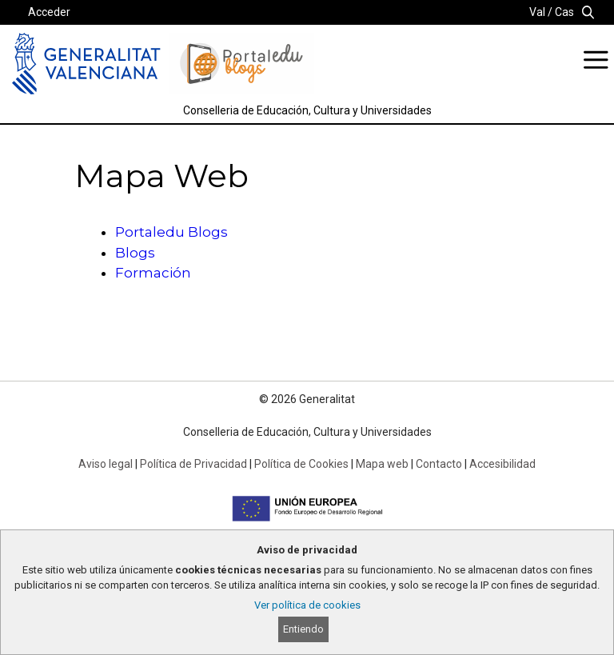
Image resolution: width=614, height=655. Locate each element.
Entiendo (303, 629)
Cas (564, 12)
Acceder (49, 12)
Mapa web (382, 463)
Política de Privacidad (193, 463)
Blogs (135, 253)
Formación (153, 273)
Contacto (439, 463)
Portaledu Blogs (171, 232)
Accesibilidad (502, 463)
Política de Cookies (301, 463)
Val (537, 12)
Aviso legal (105, 463)
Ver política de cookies (307, 605)
